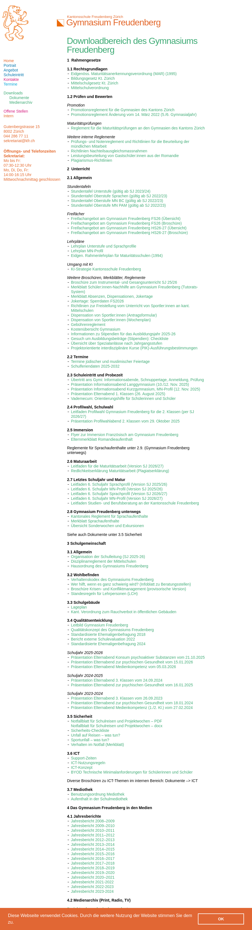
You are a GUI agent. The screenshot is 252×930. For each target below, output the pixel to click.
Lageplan (79, 607)
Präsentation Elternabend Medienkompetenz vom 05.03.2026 (123, 667)
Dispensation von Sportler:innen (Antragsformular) (114, 315)
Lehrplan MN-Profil (87, 251)
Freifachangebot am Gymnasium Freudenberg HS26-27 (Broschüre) (129, 232)
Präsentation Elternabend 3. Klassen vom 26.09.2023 (117, 698)
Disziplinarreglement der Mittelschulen (103, 561)
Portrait (10, 65)
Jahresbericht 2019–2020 (93, 872)
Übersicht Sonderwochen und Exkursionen (107, 526)
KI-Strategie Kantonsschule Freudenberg (106, 269)
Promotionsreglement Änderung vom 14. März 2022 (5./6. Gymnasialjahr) (134, 114)
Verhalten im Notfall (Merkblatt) (97, 744)
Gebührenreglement (88, 324)
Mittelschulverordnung (90, 88)
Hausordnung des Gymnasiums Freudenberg (109, 566)
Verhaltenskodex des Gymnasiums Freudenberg (112, 579)
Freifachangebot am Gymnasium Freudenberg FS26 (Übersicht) (126, 218)
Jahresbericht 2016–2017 (93, 858)
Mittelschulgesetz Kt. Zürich (94, 83)
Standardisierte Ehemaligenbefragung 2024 (108, 644)
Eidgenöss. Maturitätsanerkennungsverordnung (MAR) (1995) (124, 73)
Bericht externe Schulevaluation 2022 (103, 639)
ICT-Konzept (81, 767)
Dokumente (19, 97)
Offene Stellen (16, 111)
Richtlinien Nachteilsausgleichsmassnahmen (109, 151)
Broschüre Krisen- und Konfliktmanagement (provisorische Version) (128, 589)
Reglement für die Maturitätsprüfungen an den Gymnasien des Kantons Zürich (138, 128)
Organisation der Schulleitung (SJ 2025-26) (108, 556)
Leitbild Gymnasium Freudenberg (99, 625)
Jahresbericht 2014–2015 (93, 849)
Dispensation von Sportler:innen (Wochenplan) (111, 320)
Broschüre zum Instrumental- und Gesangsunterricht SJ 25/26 (124, 282)
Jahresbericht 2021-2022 (92, 882)
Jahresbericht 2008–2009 (93, 821)
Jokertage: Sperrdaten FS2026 (97, 301)
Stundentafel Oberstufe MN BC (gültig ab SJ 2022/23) (117, 200)
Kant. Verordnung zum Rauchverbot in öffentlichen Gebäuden (123, 612)
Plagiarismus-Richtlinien (91, 160)
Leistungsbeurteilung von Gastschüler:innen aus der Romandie (125, 155)
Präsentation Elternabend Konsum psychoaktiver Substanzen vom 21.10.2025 (138, 657)
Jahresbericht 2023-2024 (92, 891)
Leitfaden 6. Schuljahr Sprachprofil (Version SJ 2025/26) (119, 484)
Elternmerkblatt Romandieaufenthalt (101, 439)
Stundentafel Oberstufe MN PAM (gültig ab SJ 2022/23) (118, 205)
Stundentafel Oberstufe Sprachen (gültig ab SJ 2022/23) (119, 196)
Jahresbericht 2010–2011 (93, 830)
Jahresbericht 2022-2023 (92, 886)
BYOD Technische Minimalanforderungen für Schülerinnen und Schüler (132, 772)
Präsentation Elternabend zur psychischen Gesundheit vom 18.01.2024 (132, 703)
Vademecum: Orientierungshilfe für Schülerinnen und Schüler (123, 398)
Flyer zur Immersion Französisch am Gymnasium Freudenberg (124, 434)
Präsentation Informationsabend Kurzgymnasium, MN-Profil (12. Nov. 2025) (135, 389)
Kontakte (11, 79)
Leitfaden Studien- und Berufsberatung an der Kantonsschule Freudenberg (135, 503)
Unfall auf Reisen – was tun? (95, 735)
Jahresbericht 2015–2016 (93, 854)
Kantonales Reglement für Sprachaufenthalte (109, 516)
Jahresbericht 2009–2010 (93, 825)
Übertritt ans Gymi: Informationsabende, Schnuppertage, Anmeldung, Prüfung (137, 380)
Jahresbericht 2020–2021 (93, 877)
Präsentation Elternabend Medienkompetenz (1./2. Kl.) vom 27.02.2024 (132, 707)
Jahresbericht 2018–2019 (93, 868)
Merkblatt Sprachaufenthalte (95, 521)
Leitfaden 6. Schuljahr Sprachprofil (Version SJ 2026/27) (119, 493)
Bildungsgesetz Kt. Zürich (93, 78)
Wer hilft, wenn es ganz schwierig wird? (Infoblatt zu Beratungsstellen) (131, 584)
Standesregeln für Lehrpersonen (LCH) (104, 593)
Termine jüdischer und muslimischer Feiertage (110, 361)
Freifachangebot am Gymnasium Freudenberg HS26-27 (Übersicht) (129, 228)
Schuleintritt (14, 75)
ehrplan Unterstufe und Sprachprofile (104, 246)
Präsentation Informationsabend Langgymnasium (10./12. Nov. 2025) (130, 384)
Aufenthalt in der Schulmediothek (99, 799)
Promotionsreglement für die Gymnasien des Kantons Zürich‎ (122, 110)
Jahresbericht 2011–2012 (93, 835)
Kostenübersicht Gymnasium (95, 329)
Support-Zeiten (84, 758)
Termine (10, 84)
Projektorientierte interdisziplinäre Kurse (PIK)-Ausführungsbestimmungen (134, 348)
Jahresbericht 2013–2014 (93, 844)
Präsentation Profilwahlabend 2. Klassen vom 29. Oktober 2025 (125, 421)
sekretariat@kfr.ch (19, 141)
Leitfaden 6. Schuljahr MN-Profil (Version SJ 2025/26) (117, 489)
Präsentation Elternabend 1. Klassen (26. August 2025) (118, 394)
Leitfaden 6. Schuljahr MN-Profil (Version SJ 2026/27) (117, 498)
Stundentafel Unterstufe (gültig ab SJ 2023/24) (110, 191)
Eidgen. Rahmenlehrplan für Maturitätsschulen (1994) (117, 255)
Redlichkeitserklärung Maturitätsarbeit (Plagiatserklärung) (120, 471)
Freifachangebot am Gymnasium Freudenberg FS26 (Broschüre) (126, 223)
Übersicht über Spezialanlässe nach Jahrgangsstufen (116, 343)
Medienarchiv (20, 102)
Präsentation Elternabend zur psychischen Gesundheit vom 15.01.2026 (132, 662)
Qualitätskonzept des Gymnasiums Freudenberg (112, 630)
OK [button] (221, 919)
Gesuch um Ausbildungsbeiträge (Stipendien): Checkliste (119, 338)
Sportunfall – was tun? (90, 740)
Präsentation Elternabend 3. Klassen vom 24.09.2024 (117, 680)
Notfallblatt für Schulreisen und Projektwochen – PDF (116, 721)
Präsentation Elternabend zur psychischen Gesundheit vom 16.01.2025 (132, 685)
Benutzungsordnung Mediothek (97, 794)
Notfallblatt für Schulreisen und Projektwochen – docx (117, 726)
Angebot (11, 70)
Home (9, 61)
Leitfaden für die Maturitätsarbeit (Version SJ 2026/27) (117, 466)
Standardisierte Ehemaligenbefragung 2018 (108, 634)
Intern (9, 116)
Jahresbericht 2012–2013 (93, 840)
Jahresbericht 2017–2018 (93, 863)
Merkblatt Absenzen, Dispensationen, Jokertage (112, 296)
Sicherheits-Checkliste (90, 730)
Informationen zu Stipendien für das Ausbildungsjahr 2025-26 (123, 334)
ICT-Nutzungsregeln (88, 763)
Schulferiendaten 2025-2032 (95, 366)
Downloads (13, 93)
